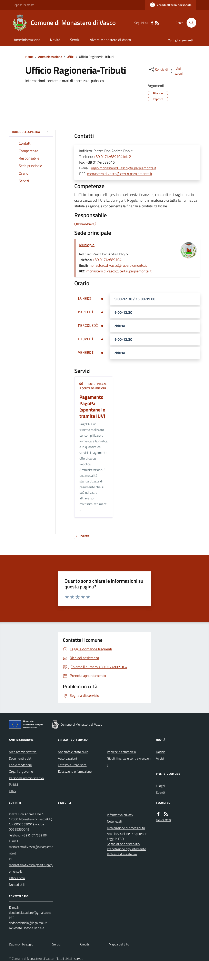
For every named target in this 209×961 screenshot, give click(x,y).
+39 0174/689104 (107, 259)
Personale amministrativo (26, 778)
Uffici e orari (17, 878)
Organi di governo (21, 771)
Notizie (160, 751)
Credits (85, 944)
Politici (13, 784)
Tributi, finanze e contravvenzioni (93, 386)
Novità (55, 40)
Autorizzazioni (67, 758)
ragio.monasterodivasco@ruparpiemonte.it (123, 168)
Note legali (114, 821)
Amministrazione (27, 40)
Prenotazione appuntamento (126, 848)
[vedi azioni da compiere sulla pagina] (176, 71)
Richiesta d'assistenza (122, 854)
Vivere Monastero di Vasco (110, 40)
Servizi (75, 40)
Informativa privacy (120, 814)
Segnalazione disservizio (123, 843)
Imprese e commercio (121, 751)
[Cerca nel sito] (189, 23)
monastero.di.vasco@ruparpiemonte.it (118, 265)
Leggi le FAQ (115, 838)
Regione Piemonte (23, 5)
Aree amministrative (23, 751)
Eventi (160, 792)
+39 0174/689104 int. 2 (112, 156)
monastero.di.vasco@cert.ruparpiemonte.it (119, 173)
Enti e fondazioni (20, 764)
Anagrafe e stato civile (73, 751)
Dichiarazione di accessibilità (126, 827)
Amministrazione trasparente (127, 833)
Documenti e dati (20, 758)
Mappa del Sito (119, 944)
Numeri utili (16, 884)
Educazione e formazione (75, 771)
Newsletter (163, 819)
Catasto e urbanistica (72, 764)
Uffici (70, 56)
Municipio (86, 245)
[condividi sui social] (158, 69)
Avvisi (160, 758)
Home (29, 56)
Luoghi (160, 785)
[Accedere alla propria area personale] (170, 5)
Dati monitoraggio (21, 944)
